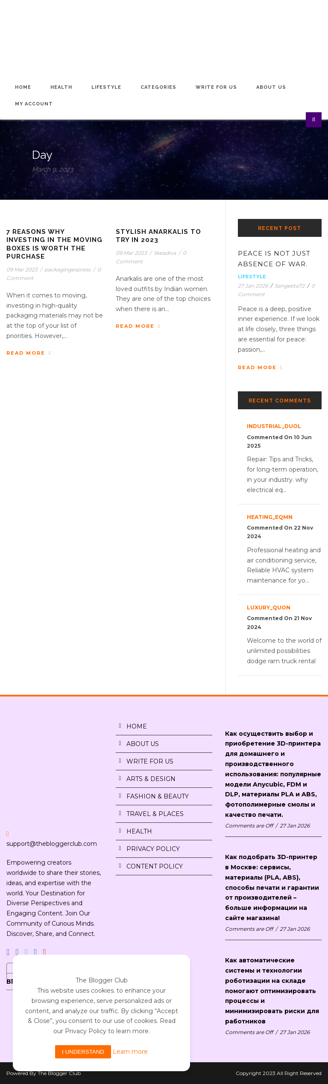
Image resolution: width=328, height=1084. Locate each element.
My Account (34, 104)
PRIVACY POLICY (153, 849)
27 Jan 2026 (253, 286)
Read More (28, 353)
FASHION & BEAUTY (157, 796)
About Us (271, 87)
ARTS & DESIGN (151, 779)
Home (23, 87)
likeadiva (165, 253)
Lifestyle (106, 87)
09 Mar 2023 (22, 269)
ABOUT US (142, 744)
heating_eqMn (270, 517)
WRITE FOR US (149, 761)
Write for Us (216, 87)
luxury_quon (268, 607)
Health (61, 87)
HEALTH (139, 831)
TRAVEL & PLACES (155, 814)
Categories (158, 87)
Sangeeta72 (290, 286)
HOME (136, 726)
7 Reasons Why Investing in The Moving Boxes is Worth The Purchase (54, 244)
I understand (83, 1052)
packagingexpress (67, 269)
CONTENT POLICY (154, 866)
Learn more (130, 1051)
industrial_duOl (274, 426)
